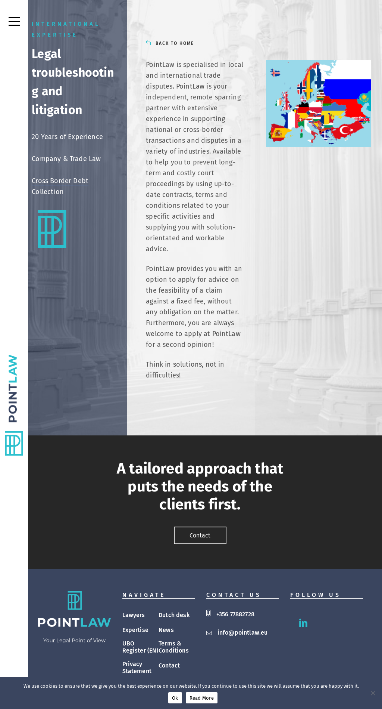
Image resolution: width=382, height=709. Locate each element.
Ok (175, 698)
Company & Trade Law (66, 159)
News (166, 630)
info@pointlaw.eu (242, 632)
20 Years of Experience (67, 137)
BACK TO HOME (175, 43)
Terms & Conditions (174, 647)
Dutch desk (174, 615)
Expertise (135, 630)
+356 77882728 (235, 614)
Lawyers (133, 615)
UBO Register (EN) (140, 647)
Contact (169, 665)
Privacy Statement (136, 667)
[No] (372, 693)
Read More (202, 698)
